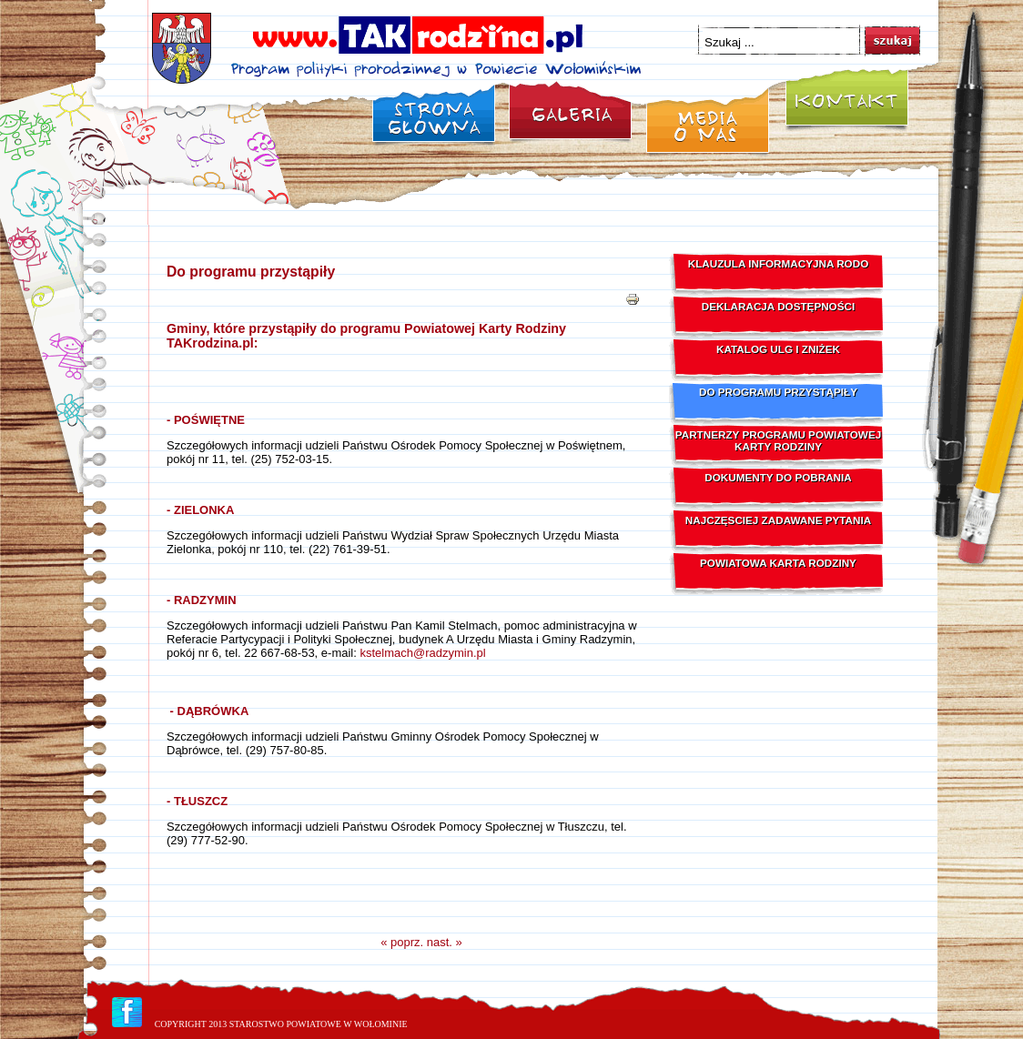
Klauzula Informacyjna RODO (778, 263)
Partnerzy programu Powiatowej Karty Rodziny (778, 440)
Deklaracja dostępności (778, 306)
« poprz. (401, 942)
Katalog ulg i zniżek (778, 349)
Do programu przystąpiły (251, 271)
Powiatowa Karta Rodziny (778, 563)
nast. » (444, 942)
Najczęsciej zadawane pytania (778, 520)
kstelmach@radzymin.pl (422, 653)
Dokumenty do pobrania (777, 477)
